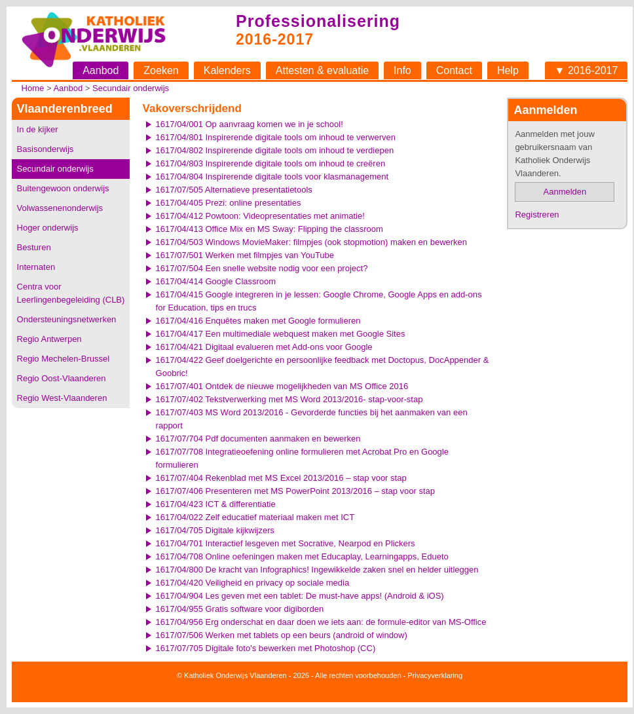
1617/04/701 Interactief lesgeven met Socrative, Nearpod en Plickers (285, 543)
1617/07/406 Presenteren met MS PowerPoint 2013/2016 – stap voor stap (295, 491)
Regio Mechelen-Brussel (63, 359)
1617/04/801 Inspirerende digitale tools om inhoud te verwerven (276, 137)
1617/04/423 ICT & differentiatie (216, 504)
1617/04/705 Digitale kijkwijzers (215, 530)
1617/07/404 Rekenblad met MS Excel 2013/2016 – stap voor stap (281, 478)
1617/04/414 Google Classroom (216, 281)
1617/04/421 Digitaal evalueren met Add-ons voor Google (264, 347)
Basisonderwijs (45, 149)
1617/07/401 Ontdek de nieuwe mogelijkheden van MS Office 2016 (282, 386)
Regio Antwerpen (49, 339)
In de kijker (37, 129)
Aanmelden (565, 192)
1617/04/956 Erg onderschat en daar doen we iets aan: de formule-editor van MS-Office (321, 622)
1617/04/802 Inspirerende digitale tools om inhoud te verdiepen (275, 150)
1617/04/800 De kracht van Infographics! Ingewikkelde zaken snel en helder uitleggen (317, 569)
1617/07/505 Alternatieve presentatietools (234, 190)
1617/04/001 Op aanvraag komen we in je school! (249, 124)
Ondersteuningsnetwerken (67, 319)
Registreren (537, 214)
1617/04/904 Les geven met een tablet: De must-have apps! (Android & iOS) (300, 596)
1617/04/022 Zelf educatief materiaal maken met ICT (255, 517)
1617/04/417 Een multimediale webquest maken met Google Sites (280, 334)
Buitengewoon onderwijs (63, 188)
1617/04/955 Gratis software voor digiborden (240, 609)
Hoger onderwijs (48, 228)
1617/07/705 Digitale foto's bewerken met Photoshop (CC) (266, 648)
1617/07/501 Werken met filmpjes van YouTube (245, 255)
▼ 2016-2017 (586, 70)
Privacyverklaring (434, 675)
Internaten (36, 267)
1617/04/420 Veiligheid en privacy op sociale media (253, 583)
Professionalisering (318, 21)
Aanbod (101, 70)
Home (33, 88)
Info (402, 70)
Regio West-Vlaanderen (62, 398)
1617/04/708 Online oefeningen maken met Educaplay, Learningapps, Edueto (302, 556)
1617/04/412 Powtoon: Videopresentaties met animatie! (260, 216)
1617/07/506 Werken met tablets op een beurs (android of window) (281, 635)
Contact (454, 70)
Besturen (34, 247)
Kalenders (227, 70)
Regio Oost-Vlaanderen (61, 378)
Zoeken (160, 70)
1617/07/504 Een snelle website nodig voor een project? (262, 268)
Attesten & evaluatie (322, 70)
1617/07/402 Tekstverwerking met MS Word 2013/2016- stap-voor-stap (289, 399)
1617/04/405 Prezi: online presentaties (228, 203)
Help (508, 70)
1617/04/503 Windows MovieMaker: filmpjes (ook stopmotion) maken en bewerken (311, 242)
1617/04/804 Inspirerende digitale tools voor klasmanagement (272, 176)
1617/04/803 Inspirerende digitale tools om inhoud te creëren (271, 163)
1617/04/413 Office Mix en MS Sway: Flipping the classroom (269, 229)
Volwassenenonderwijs (60, 208)
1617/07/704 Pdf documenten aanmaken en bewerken (258, 438)
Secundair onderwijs (130, 88)
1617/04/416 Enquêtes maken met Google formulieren (258, 321)
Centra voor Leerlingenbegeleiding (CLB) (71, 293)
